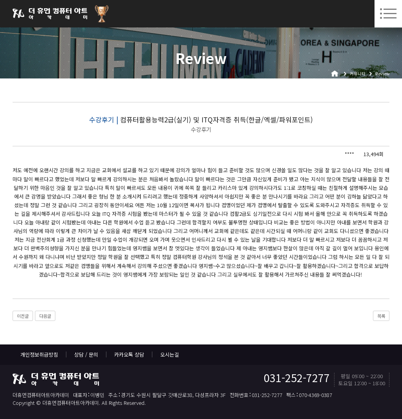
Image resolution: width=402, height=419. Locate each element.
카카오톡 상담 (129, 354)
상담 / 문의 (86, 354)
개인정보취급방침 (39, 354)
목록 (381, 316)
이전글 (23, 316)
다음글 (45, 316)
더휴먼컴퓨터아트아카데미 (50, 14)
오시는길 (169, 354)
